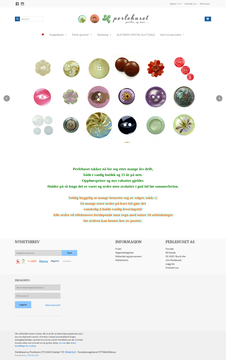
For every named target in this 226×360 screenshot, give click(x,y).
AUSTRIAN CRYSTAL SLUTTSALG (136, 34)
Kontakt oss (172, 267)
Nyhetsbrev (121, 260)
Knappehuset (56, 34)
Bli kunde (171, 252)
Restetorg (102, 34)
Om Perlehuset (174, 260)
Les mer (62, 343)
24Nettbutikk (33, 355)
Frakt (118, 248)
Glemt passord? (52, 305)
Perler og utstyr (80, 34)
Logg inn (170, 263)
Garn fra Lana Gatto (170, 34)
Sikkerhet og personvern (128, 256)
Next (222, 98)
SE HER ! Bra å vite (176, 256)
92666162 (70, 351)
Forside (170, 248)
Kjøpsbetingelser (124, 252)
